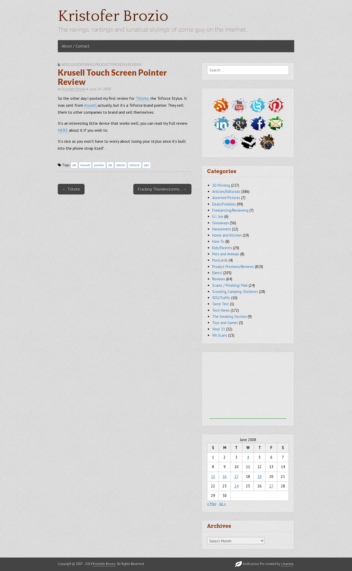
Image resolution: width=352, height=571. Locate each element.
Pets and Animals (225, 254)
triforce (134, 165)
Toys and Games (225, 322)
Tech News (221, 310)
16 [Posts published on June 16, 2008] (225, 476)
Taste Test (220, 303)
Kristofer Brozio (113, 16)
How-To (218, 241)
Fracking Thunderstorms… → (162, 189)
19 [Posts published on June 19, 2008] (259, 476)
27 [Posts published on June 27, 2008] (271, 486)
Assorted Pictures (226, 197)
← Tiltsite (71, 189)
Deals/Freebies (224, 204)
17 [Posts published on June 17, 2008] (236, 476)
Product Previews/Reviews (118, 65)
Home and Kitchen (227, 235)
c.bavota (287, 564)
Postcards (220, 260)
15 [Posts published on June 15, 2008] (213, 476)
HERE (63, 130)
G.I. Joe (217, 216)
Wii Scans (219, 335)
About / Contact (76, 46)
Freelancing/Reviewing (230, 210)
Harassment (221, 229)
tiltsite (120, 165)
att (74, 165)
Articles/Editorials (77, 65)
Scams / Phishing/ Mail (230, 285)
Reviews (218, 278)
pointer (99, 165)
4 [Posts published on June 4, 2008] (248, 457)
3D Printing (221, 185)
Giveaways (220, 222)
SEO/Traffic (221, 297)
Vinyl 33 (218, 329)
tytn (146, 165)
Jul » (222, 503)
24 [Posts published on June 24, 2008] (236, 486)
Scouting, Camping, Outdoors (235, 291)
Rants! (217, 272)
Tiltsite (142, 98)
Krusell (91, 105)
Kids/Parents (222, 247)
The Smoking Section (229, 316)
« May (211, 503)
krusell (85, 165)
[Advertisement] (247, 386)
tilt (110, 165)
